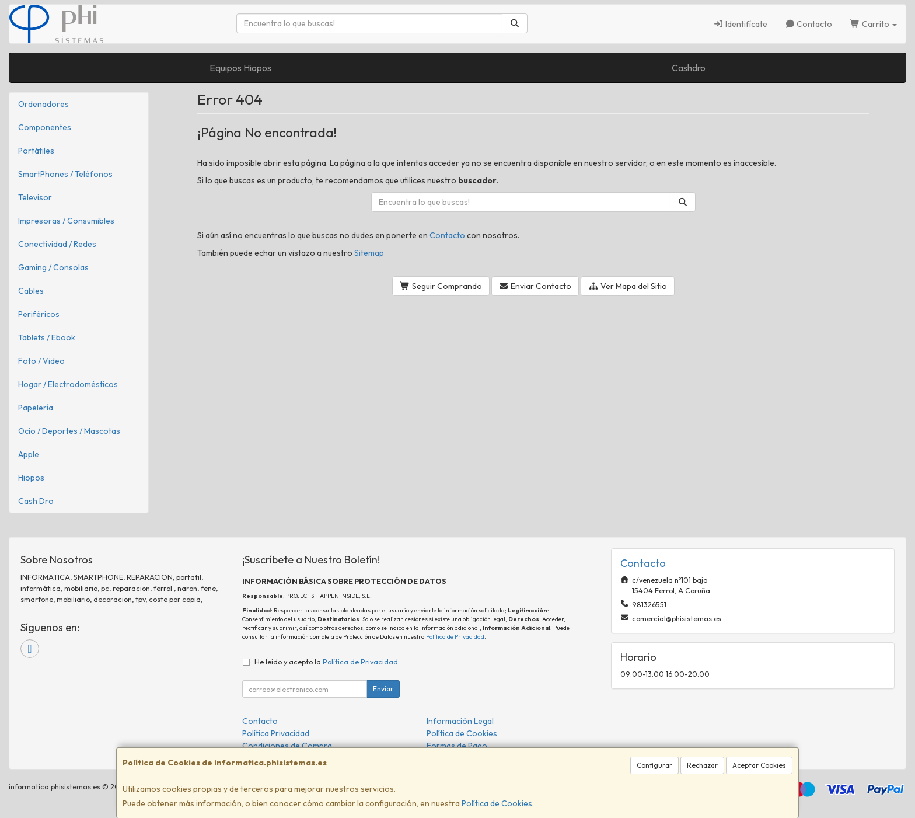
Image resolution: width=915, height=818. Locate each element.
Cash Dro (36, 501)
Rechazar (702, 765)
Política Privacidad (275, 733)
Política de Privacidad (455, 637)
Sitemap (369, 253)
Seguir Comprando (441, 286)
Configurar (654, 765)
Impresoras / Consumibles (66, 220)
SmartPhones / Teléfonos (65, 174)
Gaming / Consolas (53, 267)
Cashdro (689, 68)
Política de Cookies (497, 803)
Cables (31, 291)
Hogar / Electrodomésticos (68, 384)
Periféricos (39, 314)
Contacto (809, 24)
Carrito (873, 24)
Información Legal (460, 721)
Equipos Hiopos (240, 68)
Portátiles (36, 150)
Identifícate (740, 24)
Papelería (35, 407)
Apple (28, 454)
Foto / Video (41, 361)
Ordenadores (43, 104)
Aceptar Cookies (759, 765)
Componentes (44, 127)
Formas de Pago (457, 745)
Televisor (35, 197)
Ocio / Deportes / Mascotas (69, 431)
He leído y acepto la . (327, 661)
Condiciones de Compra (287, 745)
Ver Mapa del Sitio (627, 286)
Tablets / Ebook (46, 337)
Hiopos (31, 477)
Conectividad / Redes (57, 244)
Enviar (383, 688)
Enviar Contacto (535, 286)
